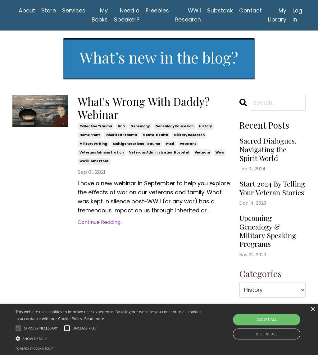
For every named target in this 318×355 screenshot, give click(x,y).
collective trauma (96, 127)
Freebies (158, 10)
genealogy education (174, 127)
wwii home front (94, 162)
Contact (252, 10)
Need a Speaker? (128, 15)
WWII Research (190, 15)
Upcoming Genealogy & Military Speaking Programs (269, 243)
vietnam (202, 153)
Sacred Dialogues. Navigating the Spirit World (269, 150)
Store (49, 10)
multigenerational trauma (136, 144)
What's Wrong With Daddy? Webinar (146, 108)
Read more (94, 318)
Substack (222, 10)
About (27, 10)
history (205, 127)
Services (74, 10)
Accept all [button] (267, 319)
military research (189, 136)
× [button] (312, 309)
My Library (279, 15)
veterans (188, 144)
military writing (93, 144)
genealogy (140, 127)
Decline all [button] (267, 334)
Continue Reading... (100, 222)
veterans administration (102, 153)
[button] (109, 338)
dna (121, 127)
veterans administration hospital (159, 153)
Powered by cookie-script (35, 349)
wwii (220, 153)
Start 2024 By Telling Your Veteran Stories (265, 194)
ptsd (170, 144)
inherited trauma (121, 136)
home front (90, 136)
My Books (100, 15)
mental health (155, 136)
